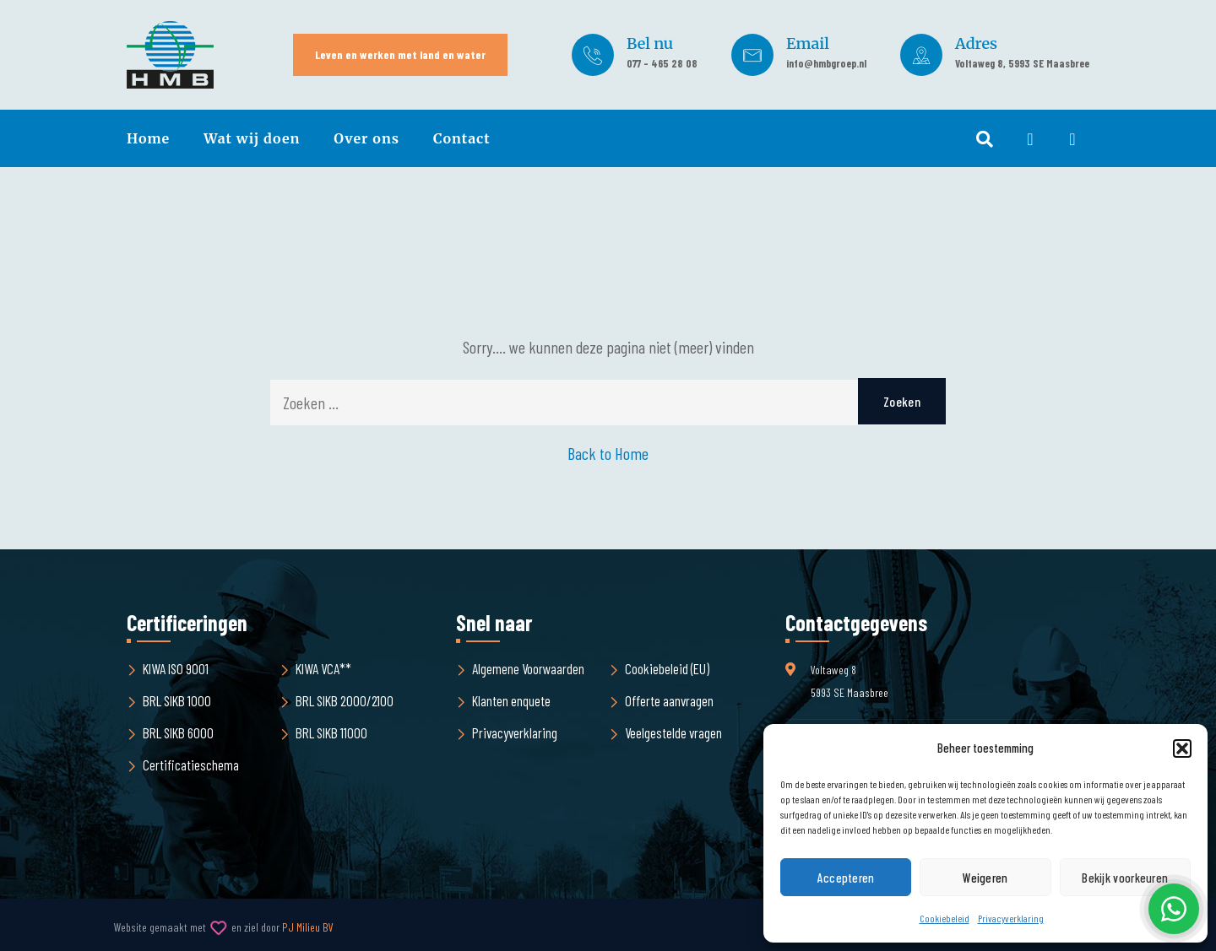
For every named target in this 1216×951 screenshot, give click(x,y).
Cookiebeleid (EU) (667, 668)
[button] (1182, 748)
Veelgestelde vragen (673, 732)
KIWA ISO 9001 (176, 668)
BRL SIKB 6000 (178, 732)
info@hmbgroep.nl (826, 63)
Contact (462, 138)
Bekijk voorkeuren (1125, 877)
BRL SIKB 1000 (177, 700)
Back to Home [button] (608, 453)
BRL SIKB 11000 (331, 732)
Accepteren (846, 877)
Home (148, 138)
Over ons (366, 138)
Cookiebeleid (944, 918)
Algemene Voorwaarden (528, 668)
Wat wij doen (252, 138)
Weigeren (985, 877)
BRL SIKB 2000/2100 (345, 700)
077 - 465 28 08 (662, 63)
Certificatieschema (191, 764)
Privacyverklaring (1011, 918)
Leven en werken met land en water (400, 54)
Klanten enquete (511, 700)
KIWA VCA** (323, 668)
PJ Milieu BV (308, 927)
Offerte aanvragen (669, 700)
